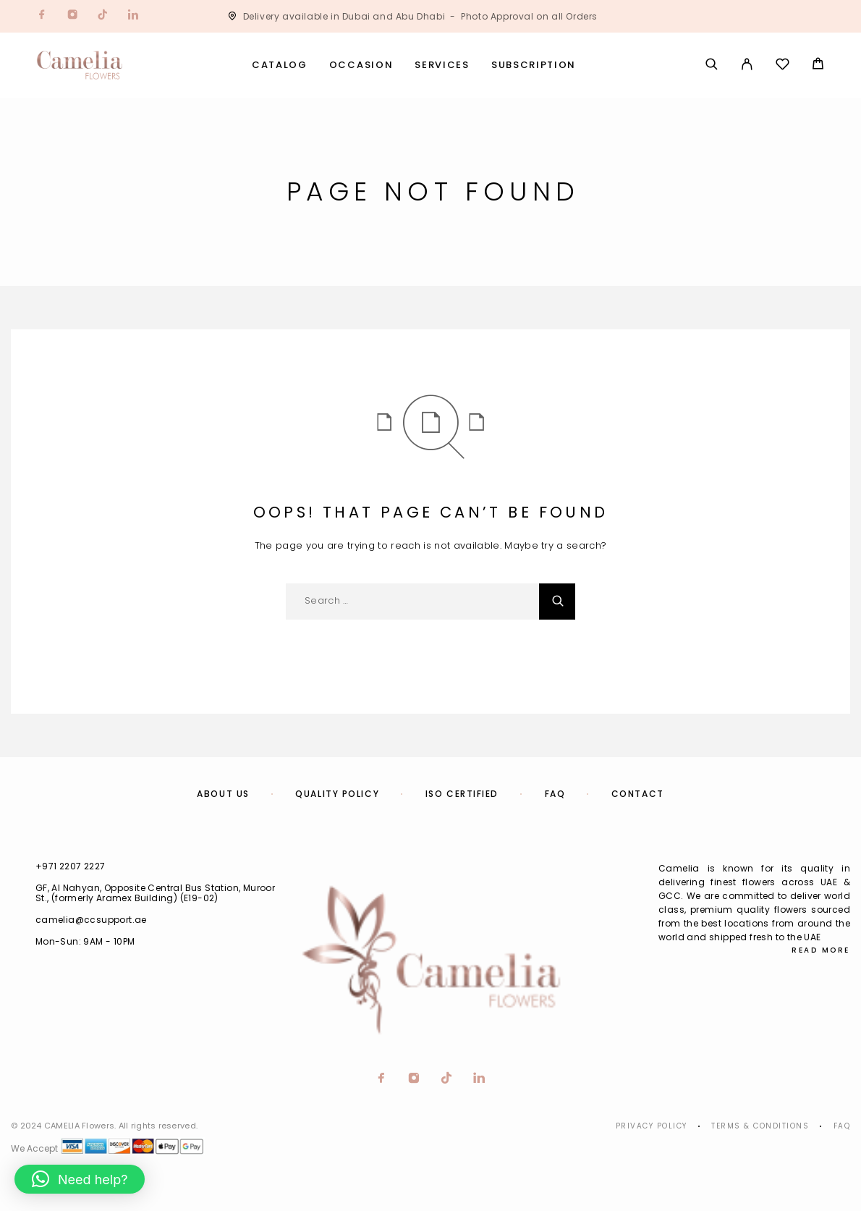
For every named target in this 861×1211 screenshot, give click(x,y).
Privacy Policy (651, 1126)
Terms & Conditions (760, 1126)
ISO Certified (462, 794)
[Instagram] (72, 16)
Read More (821, 950)
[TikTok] (103, 16)
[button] (79, 1179)
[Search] (711, 65)
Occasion (361, 65)
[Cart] (818, 65)
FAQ (555, 794)
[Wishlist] (782, 66)
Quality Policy (337, 794)
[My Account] (747, 65)
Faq (842, 1126)
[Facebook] (42, 16)
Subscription (533, 65)
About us (223, 794)
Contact (637, 794)
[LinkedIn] (133, 16)
